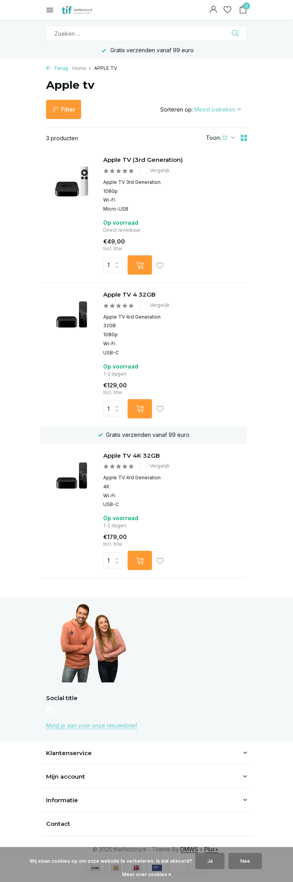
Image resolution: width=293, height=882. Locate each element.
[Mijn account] (213, 10)
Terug (57, 68)
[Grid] (244, 138)
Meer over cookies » (146, 874)
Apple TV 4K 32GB (131, 455)
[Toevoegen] (140, 265)
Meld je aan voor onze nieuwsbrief (91, 725)
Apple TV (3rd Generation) (143, 159)
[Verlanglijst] (227, 10)
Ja (210, 861)
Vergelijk (154, 170)
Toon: (213, 137)
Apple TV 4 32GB (129, 294)
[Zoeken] (146, 33)
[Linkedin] (49, 710)
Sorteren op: (176, 109)
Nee (245, 861)
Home (82, 68)
